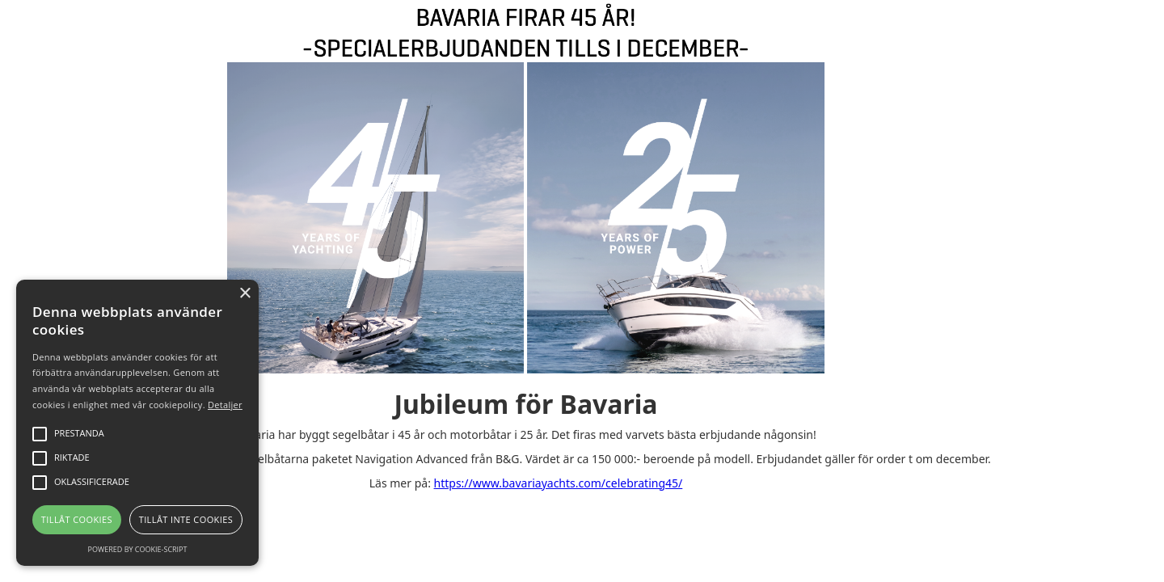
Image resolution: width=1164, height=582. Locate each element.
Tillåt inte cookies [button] (186, 519)
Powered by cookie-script (138, 549)
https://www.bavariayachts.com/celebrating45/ (558, 483)
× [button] (244, 294)
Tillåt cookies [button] (76, 519)
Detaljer (225, 405)
